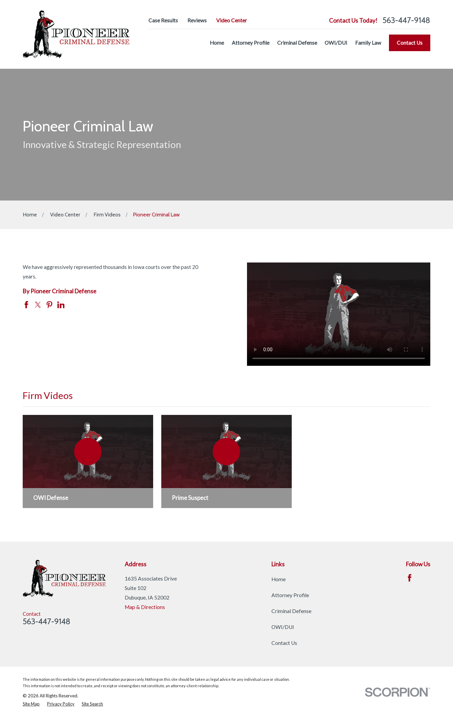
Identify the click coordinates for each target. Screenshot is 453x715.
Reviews (197, 20)
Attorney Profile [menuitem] (250, 43)
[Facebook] (409, 578)
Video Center (231, 20)
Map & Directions (145, 607)
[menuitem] (31, 704)
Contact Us (410, 43)
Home (278, 579)
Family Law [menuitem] (368, 43)
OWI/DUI (282, 627)
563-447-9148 (406, 20)
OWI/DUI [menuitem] (336, 43)
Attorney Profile (290, 595)
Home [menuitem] (217, 43)
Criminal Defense (291, 611)
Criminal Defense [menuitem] (297, 43)
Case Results (163, 20)
